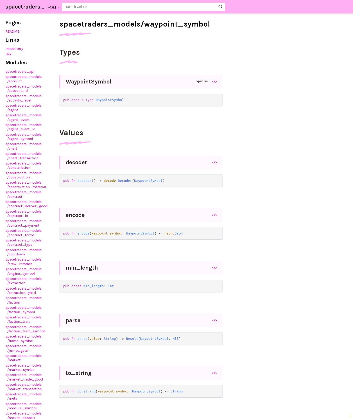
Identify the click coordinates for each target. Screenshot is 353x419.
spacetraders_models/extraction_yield (23, 290)
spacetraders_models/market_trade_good (24, 377)
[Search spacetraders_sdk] (143, 7)
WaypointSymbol (88, 81)
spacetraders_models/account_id (23, 88)
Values (71, 132)
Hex (8, 54)
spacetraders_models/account (23, 78)
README (12, 31)
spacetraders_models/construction (23, 175)
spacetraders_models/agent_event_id (23, 127)
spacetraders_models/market (23, 358)
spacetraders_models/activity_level (23, 98)
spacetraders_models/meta (23, 396)
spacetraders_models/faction (23, 300)
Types (69, 52)
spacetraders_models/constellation (23, 165)
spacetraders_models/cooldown (23, 252)
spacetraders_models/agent (23, 107)
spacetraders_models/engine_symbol (23, 271)
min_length (82, 267)
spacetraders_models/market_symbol (23, 367)
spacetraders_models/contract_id (23, 213)
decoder (76, 162)
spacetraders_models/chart (23, 146)
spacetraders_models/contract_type (23, 242)
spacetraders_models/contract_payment (23, 223)
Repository (14, 49)
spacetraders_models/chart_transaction (23, 155)
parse (73, 320)
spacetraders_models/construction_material (25, 184)
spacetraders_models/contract (23, 194)
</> (214, 81)
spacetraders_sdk (25, 6)
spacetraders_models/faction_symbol (23, 309)
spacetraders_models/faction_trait (23, 319)
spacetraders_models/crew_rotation (23, 261)
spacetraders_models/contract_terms (23, 232)
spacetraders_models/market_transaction (23, 386)
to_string (79, 373)
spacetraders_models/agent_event (23, 117)
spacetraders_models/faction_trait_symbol (25, 329)
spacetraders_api (19, 71)
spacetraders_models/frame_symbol (23, 338)
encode (75, 215)
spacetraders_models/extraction (23, 281)
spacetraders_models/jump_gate (23, 348)
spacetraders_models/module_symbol (23, 406)
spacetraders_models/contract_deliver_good (26, 204)
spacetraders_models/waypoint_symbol (134, 24)
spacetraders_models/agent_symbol (23, 136)
